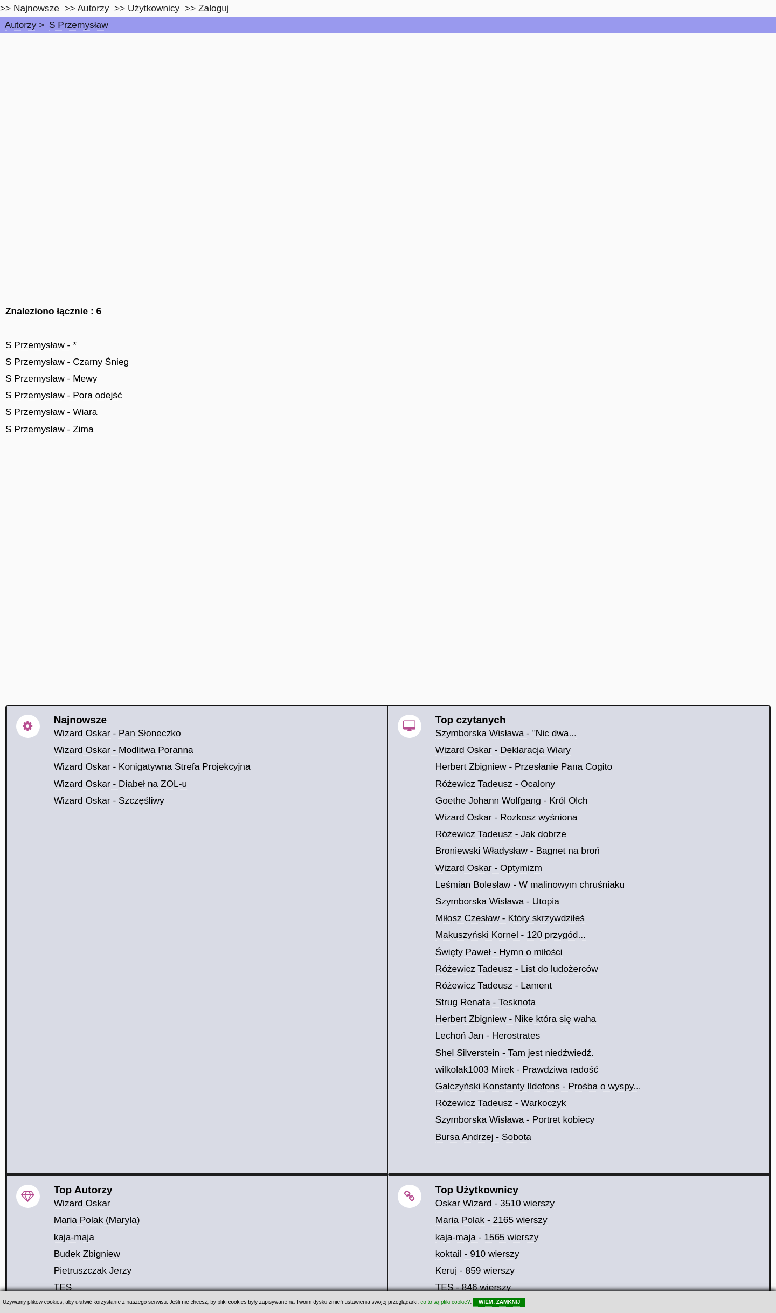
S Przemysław (78, 24)
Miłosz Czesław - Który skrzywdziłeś (510, 918)
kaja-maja (74, 1237)
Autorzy (21, 24)
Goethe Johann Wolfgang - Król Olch (511, 800)
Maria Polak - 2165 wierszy (491, 1219)
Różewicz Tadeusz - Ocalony (495, 783)
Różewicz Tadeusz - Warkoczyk (500, 1102)
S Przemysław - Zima (49, 429)
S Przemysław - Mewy (51, 378)
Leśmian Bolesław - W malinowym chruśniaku (530, 884)
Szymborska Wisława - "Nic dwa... (506, 733)
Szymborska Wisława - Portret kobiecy (515, 1119)
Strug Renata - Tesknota (485, 1002)
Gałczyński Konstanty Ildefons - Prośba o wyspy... (538, 1086)
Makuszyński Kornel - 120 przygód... (510, 934)
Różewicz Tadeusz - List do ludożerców (516, 968)
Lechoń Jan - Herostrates (488, 1035)
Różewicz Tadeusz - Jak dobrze (500, 833)
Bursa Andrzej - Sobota (483, 1136)
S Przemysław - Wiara (51, 411)
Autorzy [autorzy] (93, 8)
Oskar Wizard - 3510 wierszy (495, 1203)
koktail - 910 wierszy (477, 1253)
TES (63, 1287)
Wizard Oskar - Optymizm (488, 867)
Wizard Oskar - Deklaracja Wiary (503, 749)
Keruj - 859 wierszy (475, 1270)
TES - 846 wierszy (473, 1287)
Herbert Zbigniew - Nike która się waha (516, 1018)
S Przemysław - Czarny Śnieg (67, 361)
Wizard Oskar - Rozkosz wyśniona (506, 817)
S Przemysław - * (41, 345)
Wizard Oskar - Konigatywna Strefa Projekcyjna (152, 766)
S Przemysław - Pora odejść (63, 395)
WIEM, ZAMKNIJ (499, 1302)
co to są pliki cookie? (445, 1302)
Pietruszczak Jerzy (92, 1270)
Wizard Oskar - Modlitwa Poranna (123, 749)
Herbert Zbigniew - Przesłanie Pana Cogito (523, 766)
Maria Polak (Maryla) (97, 1219)
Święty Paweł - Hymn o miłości (499, 951)
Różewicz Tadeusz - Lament (493, 985)
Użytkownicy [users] (153, 8)
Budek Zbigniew (87, 1253)
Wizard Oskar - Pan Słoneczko (117, 733)
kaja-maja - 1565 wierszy (487, 1237)
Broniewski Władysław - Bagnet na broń (517, 850)
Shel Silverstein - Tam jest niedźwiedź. (514, 1052)
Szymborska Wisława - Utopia (497, 901)
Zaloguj (213, 8)
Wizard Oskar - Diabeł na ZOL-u (120, 783)
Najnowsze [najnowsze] (36, 8)
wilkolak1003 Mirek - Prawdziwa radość (516, 1069)
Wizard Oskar (82, 1203)
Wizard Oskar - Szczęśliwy (109, 800)
